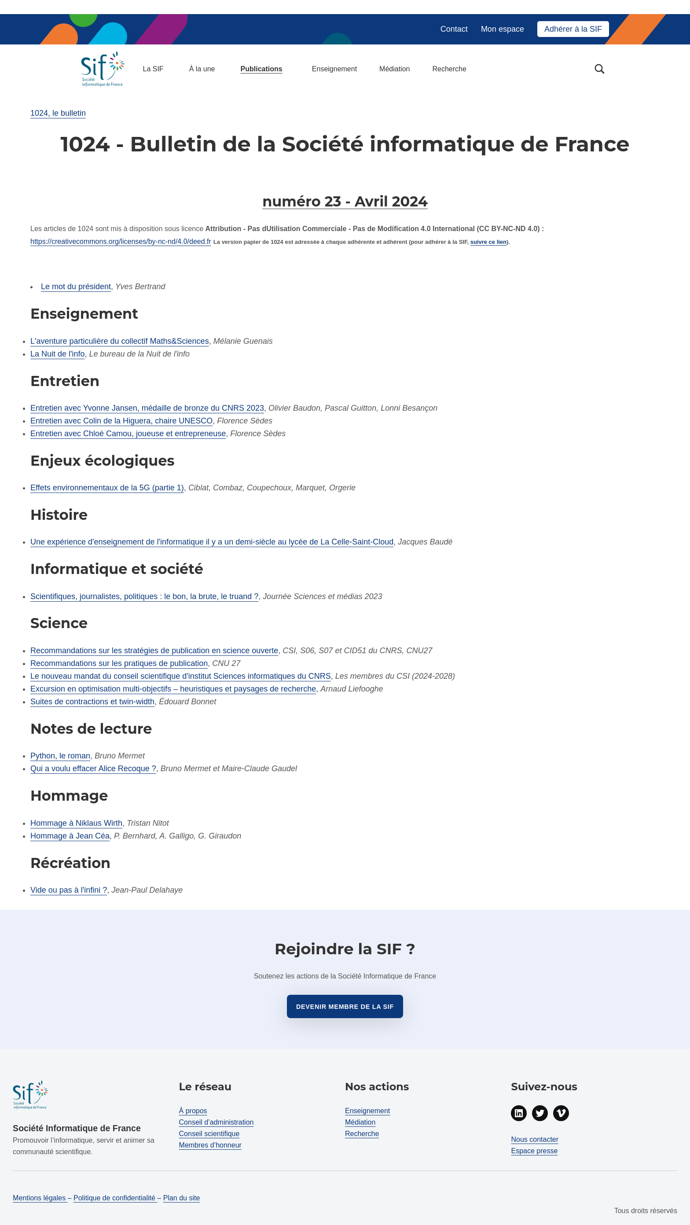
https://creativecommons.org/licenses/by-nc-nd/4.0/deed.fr (120, 241)
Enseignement (334, 69)
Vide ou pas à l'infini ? (68, 890)
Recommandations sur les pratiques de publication (119, 663)
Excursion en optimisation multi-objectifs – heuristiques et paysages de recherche (173, 688)
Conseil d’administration (216, 1122)
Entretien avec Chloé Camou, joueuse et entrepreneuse (128, 433)
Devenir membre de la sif (345, 1006)
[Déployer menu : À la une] (220, 69)
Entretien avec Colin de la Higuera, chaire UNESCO (121, 420)
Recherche (449, 69)
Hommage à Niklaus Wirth (76, 823)
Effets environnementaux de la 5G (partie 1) (107, 487)
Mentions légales (40, 1198)
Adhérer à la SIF (573, 29)
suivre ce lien (488, 242)
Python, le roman (60, 755)
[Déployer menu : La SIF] (168, 69)
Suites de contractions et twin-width (92, 701)
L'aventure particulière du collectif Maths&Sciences (119, 341)
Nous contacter (534, 1139)
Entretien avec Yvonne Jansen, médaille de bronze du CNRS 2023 (147, 408)
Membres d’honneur (210, 1145)
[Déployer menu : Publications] (287, 69)
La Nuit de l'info (57, 353)
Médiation (394, 69)
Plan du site (181, 1198)
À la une (202, 69)
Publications (262, 69)
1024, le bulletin (58, 113)
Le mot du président (76, 286)
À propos (193, 1111)
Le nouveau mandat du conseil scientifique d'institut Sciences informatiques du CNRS (180, 676)
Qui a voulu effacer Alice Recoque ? (93, 768)
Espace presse (534, 1151)
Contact (454, 29)
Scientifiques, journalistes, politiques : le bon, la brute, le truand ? (144, 596)
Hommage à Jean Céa (70, 835)
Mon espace (502, 29)
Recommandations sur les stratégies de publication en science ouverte (154, 650)
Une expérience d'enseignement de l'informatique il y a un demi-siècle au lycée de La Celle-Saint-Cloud (211, 541)
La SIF (153, 69)
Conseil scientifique (209, 1133)
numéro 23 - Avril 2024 (345, 201)
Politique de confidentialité (115, 1198)
